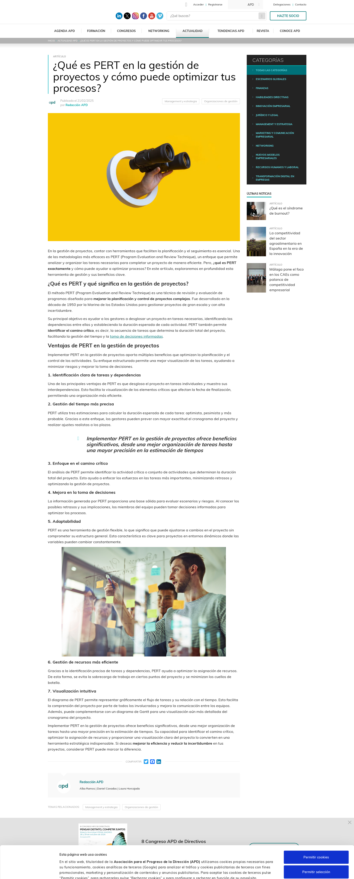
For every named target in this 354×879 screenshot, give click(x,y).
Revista (263, 31)
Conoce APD (290, 31)
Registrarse (215, 4)
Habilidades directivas (272, 97)
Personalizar (241, 870)
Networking (158, 31)
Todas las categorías (271, 70)
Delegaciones (282, 4)
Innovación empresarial (273, 106)
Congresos (126, 31)
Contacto (300, 4)
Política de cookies (239, 855)
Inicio (51, 40)
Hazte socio (288, 16)
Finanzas (262, 88)
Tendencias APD (230, 31)
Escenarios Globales (271, 79)
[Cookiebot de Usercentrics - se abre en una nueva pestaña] (29, 870)
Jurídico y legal (267, 115)
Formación (96, 31)
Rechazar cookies (316, 859)
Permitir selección (316, 844)
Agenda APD (64, 31)
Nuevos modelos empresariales (268, 156)
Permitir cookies (316, 829)
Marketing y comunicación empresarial (275, 134)
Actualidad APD (67, 40)
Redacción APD (77, 105)
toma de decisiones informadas (136, 336)
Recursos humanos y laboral (277, 167)
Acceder (198, 4)
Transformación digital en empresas (275, 178)
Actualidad (193, 31)
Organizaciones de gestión (220, 101)
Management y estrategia (181, 101)
